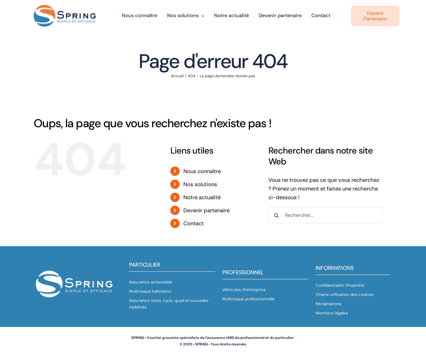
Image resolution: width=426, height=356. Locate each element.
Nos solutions (200, 184)
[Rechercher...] (325, 215)
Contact (193, 223)
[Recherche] (276, 215)
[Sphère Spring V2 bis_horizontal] (65, 6)
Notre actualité (202, 197)
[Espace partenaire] (375, 15)
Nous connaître (202, 171)
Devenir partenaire (206, 210)
